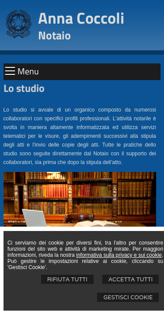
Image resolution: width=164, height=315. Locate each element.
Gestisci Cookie (128, 297)
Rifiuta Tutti (67, 279)
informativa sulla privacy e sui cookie (119, 255)
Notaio (54, 35)
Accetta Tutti (130, 279)
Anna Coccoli (81, 18)
